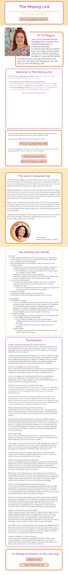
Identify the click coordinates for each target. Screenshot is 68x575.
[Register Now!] (34, 559)
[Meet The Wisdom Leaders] (34, 161)
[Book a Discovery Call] (34, 156)
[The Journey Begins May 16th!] (33, 19)
